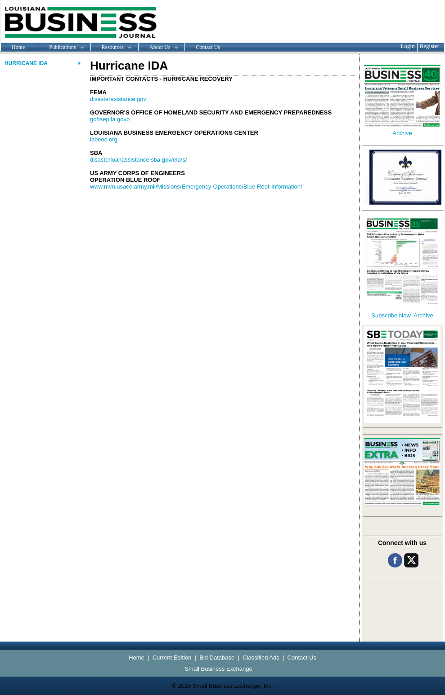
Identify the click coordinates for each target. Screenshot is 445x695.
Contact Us (208, 47)
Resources (111, 47)
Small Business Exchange (218, 668)
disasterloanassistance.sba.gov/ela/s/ (138, 159)
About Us (158, 47)
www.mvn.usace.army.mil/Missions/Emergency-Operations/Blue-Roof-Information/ (196, 186)
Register (429, 46)
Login (408, 46)
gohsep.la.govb (110, 119)
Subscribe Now (390, 315)
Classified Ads (261, 657)
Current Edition (172, 657)
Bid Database (216, 657)
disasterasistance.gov (118, 99)
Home (18, 47)
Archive (402, 133)
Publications (61, 47)
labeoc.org (103, 139)
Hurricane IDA (26, 63)
